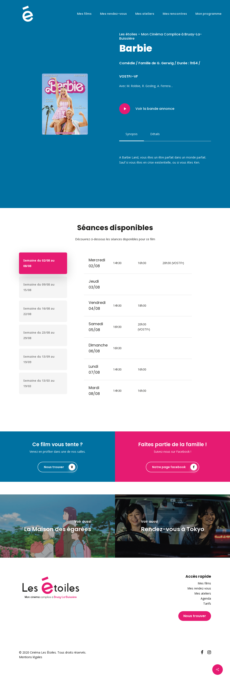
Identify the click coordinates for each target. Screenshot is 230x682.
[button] (131, 134)
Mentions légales (30, 657)
